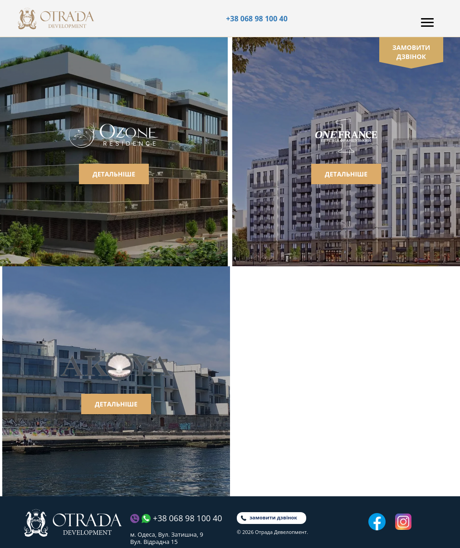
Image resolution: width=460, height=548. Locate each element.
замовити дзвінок (411, 52)
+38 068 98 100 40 (257, 18)
